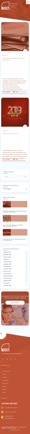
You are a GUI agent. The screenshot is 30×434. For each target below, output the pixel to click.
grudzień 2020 (8, 254)
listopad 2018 (7, 273)
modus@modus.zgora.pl (9, 408)
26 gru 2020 (5, 236)
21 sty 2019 (4, 130)
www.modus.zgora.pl (8, 412)
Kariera (4, 386)
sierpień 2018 (7, 280)
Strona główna (6, 371)
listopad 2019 (7, 266)
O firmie (4, 377)
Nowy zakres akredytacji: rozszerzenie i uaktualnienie (13, 59)
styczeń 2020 (7, 261)
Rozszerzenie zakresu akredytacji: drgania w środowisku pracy (14, 240)
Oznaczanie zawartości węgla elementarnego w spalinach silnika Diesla (15, 212)
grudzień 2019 (7, 264)
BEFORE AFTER (15, 430)
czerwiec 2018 (7, 285)
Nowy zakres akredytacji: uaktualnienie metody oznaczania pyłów (13, 226)
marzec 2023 (7, 252)
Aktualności (5, 380)
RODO (4, 392)
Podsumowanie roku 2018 (9, 133)
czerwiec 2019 (7, 268)
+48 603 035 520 (9, 403)
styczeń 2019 (7, 271)
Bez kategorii (7, 188)
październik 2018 (8, 275)
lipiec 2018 (6, 283)
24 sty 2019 (5, 55)
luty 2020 (6, 259)
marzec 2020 (7, 257)
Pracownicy (5, 383)
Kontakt (4, 389)
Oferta (4, 374)
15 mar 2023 (5, 208)
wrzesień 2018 (7, 278)
